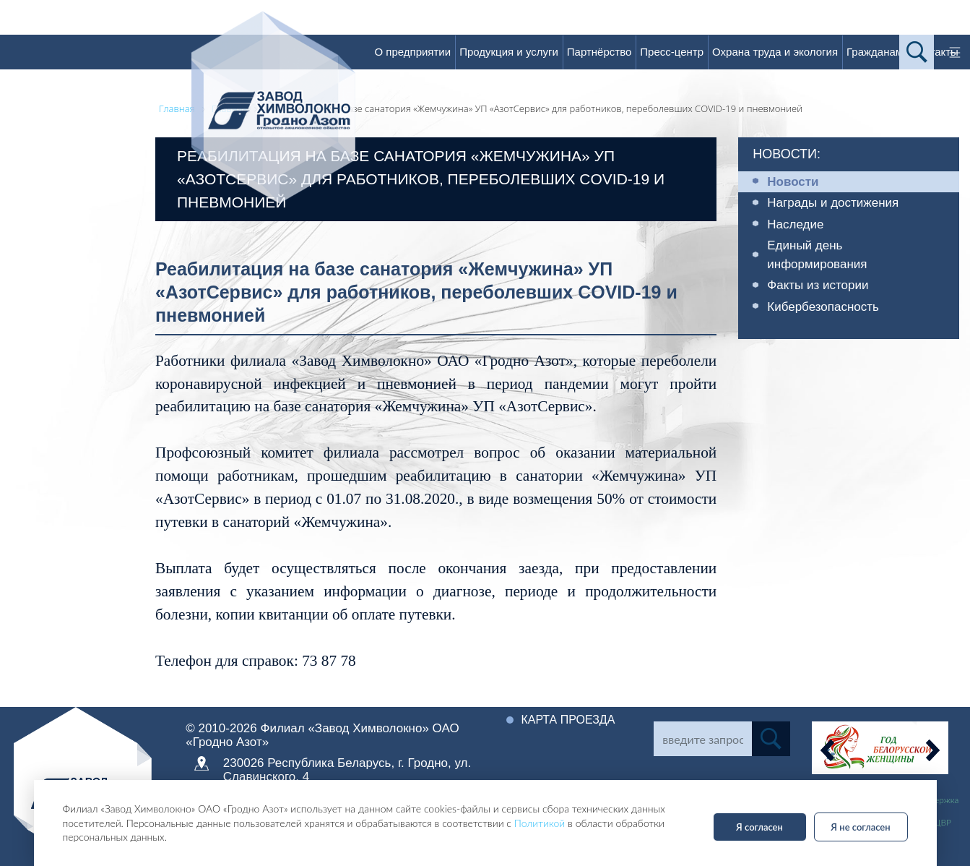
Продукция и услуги (508, 52)
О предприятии (412, 52)
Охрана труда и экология (775, 52)
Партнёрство (599, 52)
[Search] (703, 738)
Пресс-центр (671, 52)
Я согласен (759, 827)
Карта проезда (568, 719)
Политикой (540, 823)
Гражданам (874, 52)
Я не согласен (860, 827)
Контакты (934, 52)
